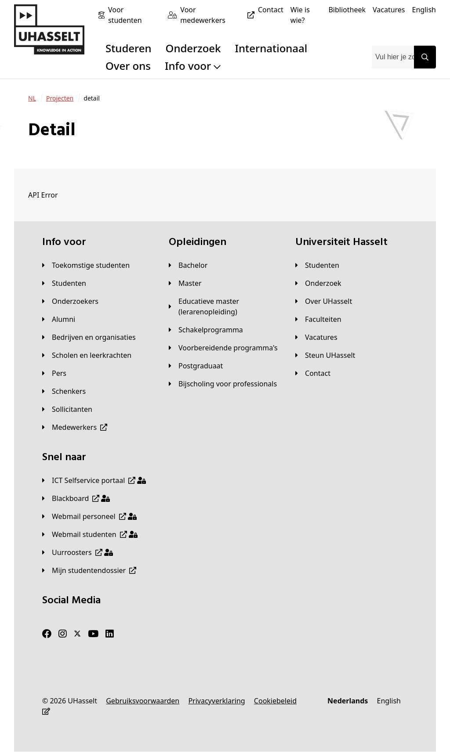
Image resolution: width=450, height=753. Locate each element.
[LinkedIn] (109, 634)
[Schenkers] (64, 391)
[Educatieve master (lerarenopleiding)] (225, 306)
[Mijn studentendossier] (89, 570)
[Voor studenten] (134, 14)
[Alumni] (58, 319)
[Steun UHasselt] (325, 355)
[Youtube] (93, 634)
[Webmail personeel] (89, 516)
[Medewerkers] (74, 427)
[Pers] (54, 373)
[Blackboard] (76, 498)
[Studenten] (64, 283)
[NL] (32, 98)
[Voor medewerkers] (219, 14)
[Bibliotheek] (347, 9)
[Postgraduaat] (196, 365)
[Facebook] (46, 634)
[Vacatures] (389, 9)
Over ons (128, 65)
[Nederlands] (347, 700)
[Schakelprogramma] (206, 329)
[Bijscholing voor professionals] (223, 383)
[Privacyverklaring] (216, 700)
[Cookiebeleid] (275, 700)
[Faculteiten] (318, 319)
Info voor (193, 65)
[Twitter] (77, 634)
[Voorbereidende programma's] (223, 347)
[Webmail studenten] (90, 534)
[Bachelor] (188, 265)
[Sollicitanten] (67, 409)
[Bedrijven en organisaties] (89, 337)
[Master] (185, 283)
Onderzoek (193, 48)
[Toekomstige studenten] (86, 265)
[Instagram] (62, 634)
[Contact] (270, 9)
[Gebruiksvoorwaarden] (142, 700)
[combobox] (393, 57)
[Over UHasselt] (323, 301)
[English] (424, 9)
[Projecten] (59, 98)
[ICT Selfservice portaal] (94, 480)
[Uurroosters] (77, 552)
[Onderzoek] (318, 283)
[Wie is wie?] (306, 14)
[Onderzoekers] (70, 301)
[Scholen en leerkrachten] (86, 355)
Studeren (128, 48)
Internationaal (271, 48)
